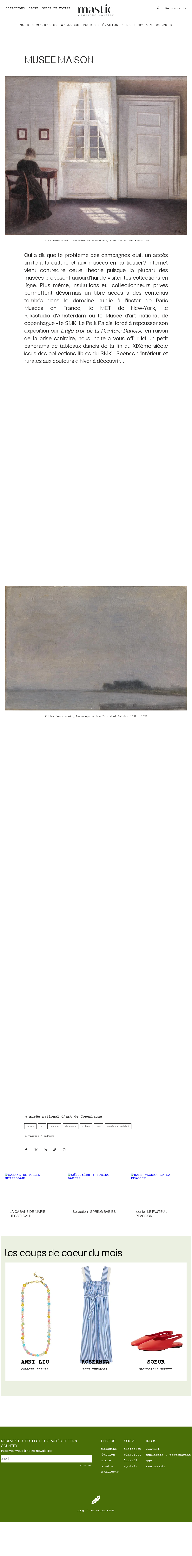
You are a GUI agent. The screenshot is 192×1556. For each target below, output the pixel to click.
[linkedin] (133, 1460)
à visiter (32, 1136)
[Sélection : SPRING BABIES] (96, 1189)
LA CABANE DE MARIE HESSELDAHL (27, 1214)
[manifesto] (114, 1472)
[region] (35, 1321)
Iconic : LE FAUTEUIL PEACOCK (151, 1214)
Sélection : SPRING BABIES (94, 1211)
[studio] (114, 1466)
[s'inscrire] (83, 1465)
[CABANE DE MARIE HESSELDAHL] (33, 1189)
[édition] (114, 1455)
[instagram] (133, 1449)
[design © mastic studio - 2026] (96, 1510)
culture (86, 1126)
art (42, 1126)
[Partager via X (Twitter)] (35, 1149)
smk (98, 1126)
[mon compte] (159, 1466)
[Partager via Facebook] (26, 1149)
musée (30, 1126)
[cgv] (159, 1461)
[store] (114, 1460)
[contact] (155, 1449)
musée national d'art (118, 1126)
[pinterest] (133, 1455)
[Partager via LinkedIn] (45, 1149)
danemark (70, 1126)
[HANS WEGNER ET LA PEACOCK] (159, 1189)
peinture (54, 1126)
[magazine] (110, 1449)
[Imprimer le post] (64, 1149)
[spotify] (133, 1466)
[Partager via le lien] (54, 1149)
